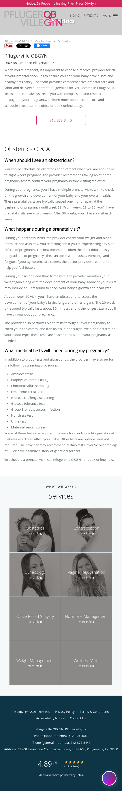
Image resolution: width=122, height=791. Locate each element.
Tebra (80, 775)
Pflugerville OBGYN (16, 41)
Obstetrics (64, 41)
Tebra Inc (43, 712)
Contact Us (78, 718)
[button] (115, 15)
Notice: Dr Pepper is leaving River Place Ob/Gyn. (61, 3)
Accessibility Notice (50, 718)
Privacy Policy (65, 711)
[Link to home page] (43, 18)
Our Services (43, 41)
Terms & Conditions (94, 711)
